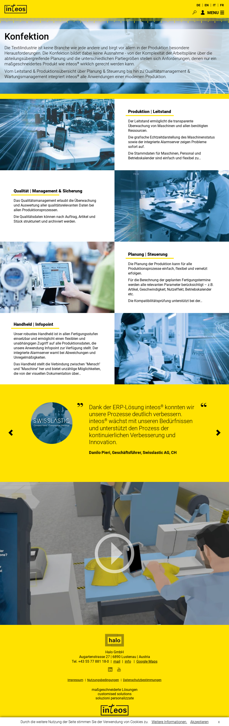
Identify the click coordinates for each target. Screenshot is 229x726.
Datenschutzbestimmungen (142, 680)
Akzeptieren (199, 723)
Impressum (75, 680)
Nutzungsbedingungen (103, 680)
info (128, 661)
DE (198, 5)
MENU (213, 12)
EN (207, 5)
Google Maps (146, 661)
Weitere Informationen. (169, 723)
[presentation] (10, 433)
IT (214, 5)
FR (222, 5)
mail (116, 661)
